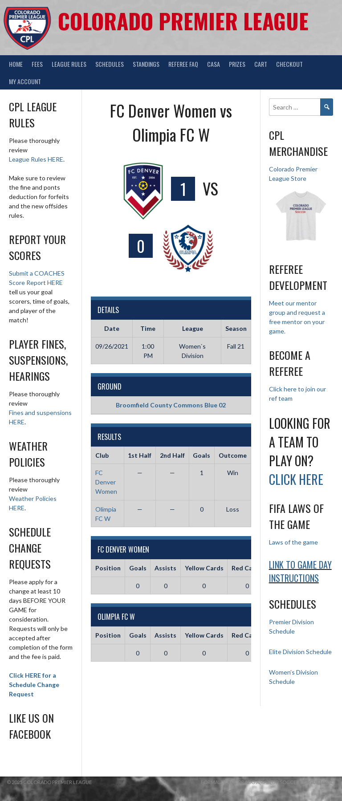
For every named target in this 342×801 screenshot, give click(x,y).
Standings (146, 64)
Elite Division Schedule (300, 651)
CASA (213, 64)
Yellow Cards (204, 568)
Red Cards (247, 568)
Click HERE (296, 479)
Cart (260, 64)
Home (16, 64)
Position (108, 568)
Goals (138, 568)
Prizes (237, 64)
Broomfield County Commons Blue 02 (171, 405)
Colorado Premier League (183, 21)
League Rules (69, 64)
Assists (165, 568)
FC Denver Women (106, 482)
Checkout (289, 64)
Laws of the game (293, 542)
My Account (25, 81)
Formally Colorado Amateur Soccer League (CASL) (268, 782)
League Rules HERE (36, 159)
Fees (37, 64)
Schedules (109, 64)
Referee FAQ (183, 64)
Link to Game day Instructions (300, 571)
